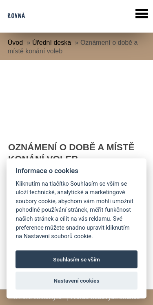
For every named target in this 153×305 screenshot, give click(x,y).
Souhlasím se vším (76, 259)
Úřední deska (51, 42)
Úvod (15, 42)
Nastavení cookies (77, 280)
